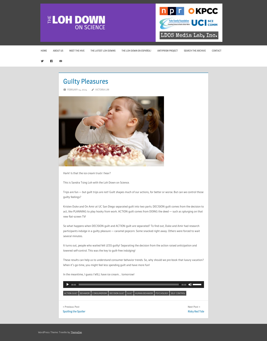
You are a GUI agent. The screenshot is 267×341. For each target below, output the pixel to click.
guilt (129, 293)
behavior (85, 293)
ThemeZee (76, 332)
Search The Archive (195, 50)
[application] (133, 284)
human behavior (144, 293)
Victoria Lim (102, 89)
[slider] (129, 284)
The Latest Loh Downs (103, 50)
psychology (161, 293)
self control (178, 293)
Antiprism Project (167, 50)
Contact (216, 50)
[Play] (67, 284)
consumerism (99, 293)
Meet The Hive (76, 50)
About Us (58, 50)
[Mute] (190, 284)
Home (44, 50)
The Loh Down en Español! (136, 50)
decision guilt (116, 293)
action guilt (70, 293)
